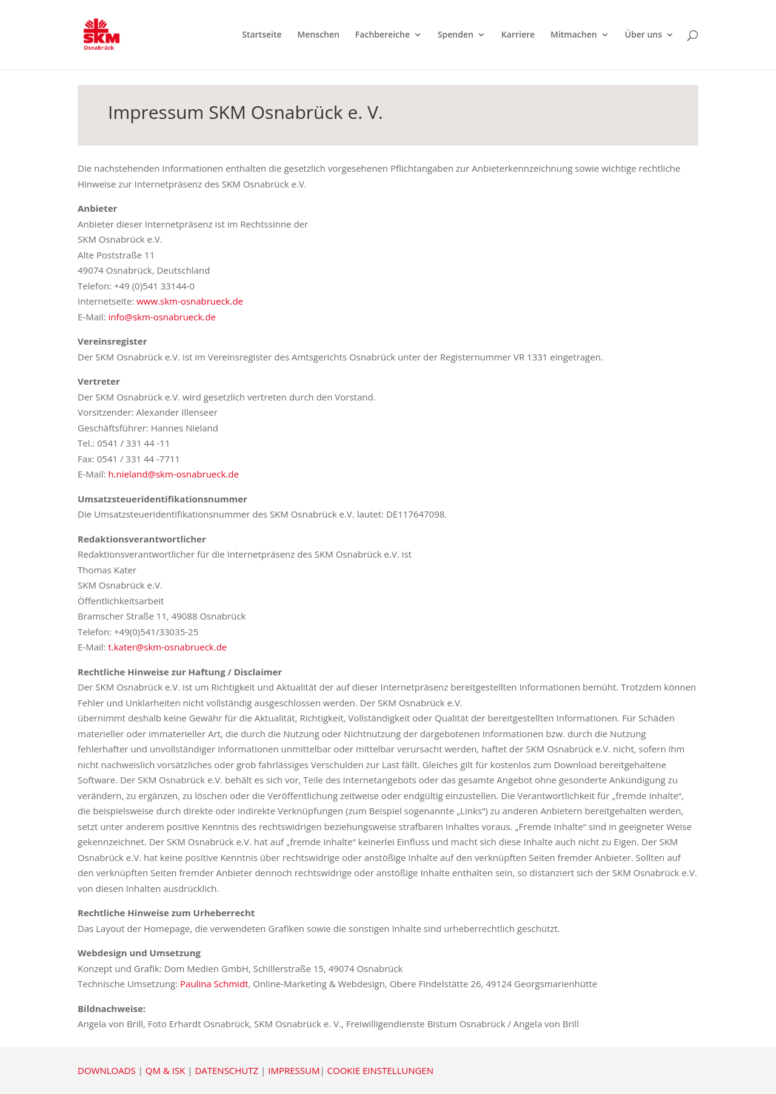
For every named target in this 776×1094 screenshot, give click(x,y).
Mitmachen (573, 35)
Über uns (643, 35)
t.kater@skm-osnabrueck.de (168, 647)
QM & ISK (165, 1070)
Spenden (455, 35)
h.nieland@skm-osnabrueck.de (172, 474)
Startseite (261, 35)
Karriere (518, 35)
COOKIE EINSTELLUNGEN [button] (380, 1070)
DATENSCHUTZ (226, 1070)
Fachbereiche (382, 35)
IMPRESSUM (293, 1070)
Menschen (318, 35)
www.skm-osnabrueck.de (189, 301)
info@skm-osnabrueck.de (162, 317)
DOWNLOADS (107, 1070)
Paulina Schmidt (214, 984)
